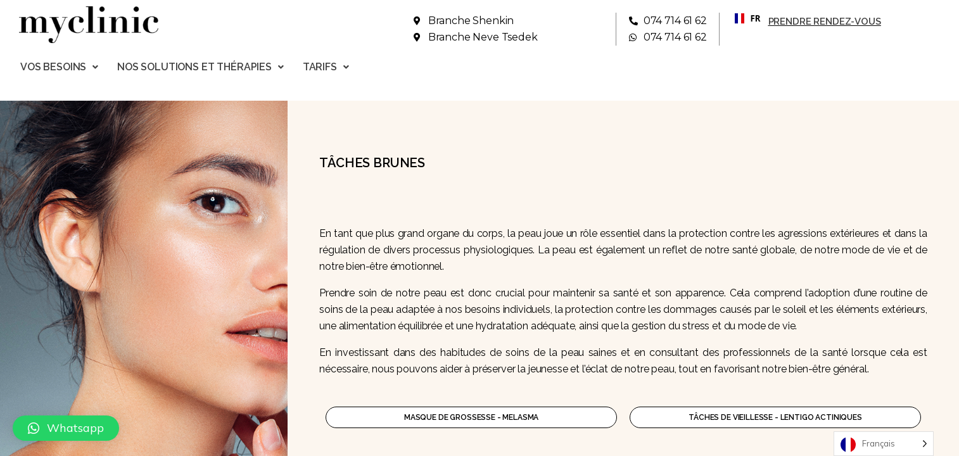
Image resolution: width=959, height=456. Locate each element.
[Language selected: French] (884, 443)
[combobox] (743, 18)
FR (743, 18)
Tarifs (326, 67)
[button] (66, 428)
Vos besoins (59, 67)
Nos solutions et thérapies (200, 67)
